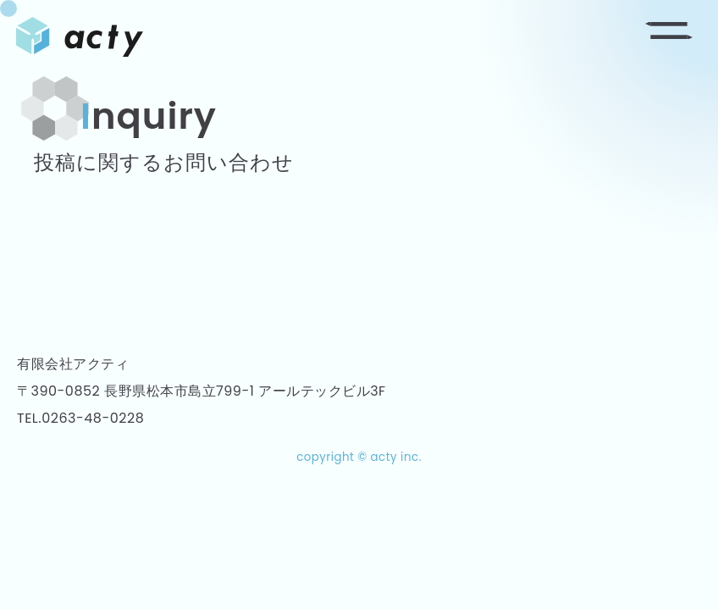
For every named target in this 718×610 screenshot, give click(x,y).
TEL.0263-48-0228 (80, 418)
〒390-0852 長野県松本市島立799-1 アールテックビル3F (201, 391)
